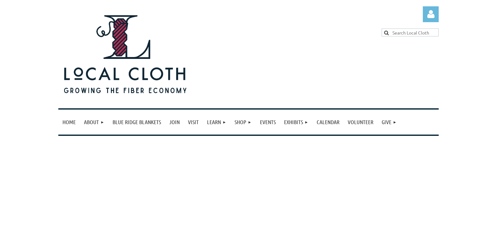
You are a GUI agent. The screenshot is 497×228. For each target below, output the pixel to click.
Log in (431, 14)
